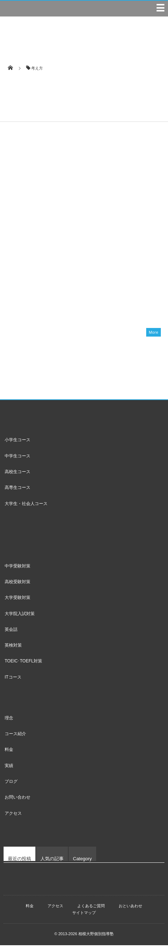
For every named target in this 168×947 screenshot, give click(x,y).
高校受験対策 (17, 583)
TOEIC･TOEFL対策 (23, 662)
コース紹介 (15, 735)
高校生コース (17, 473)
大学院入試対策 (20, 615)
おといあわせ (130, 907)
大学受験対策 (17, 599)
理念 (9, 719)
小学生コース (17, 441)
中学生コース (17, 457)
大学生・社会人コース (26, 505)
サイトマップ (84, 914)
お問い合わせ (17, 798)
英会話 (11, 631)
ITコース (13, 678)
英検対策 (13, 646)
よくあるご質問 (91, 907)
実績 (9, 767)
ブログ (11, 783)
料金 (9, 751)
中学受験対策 (17, 567)
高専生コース (17, 489)
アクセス (13, 814)
